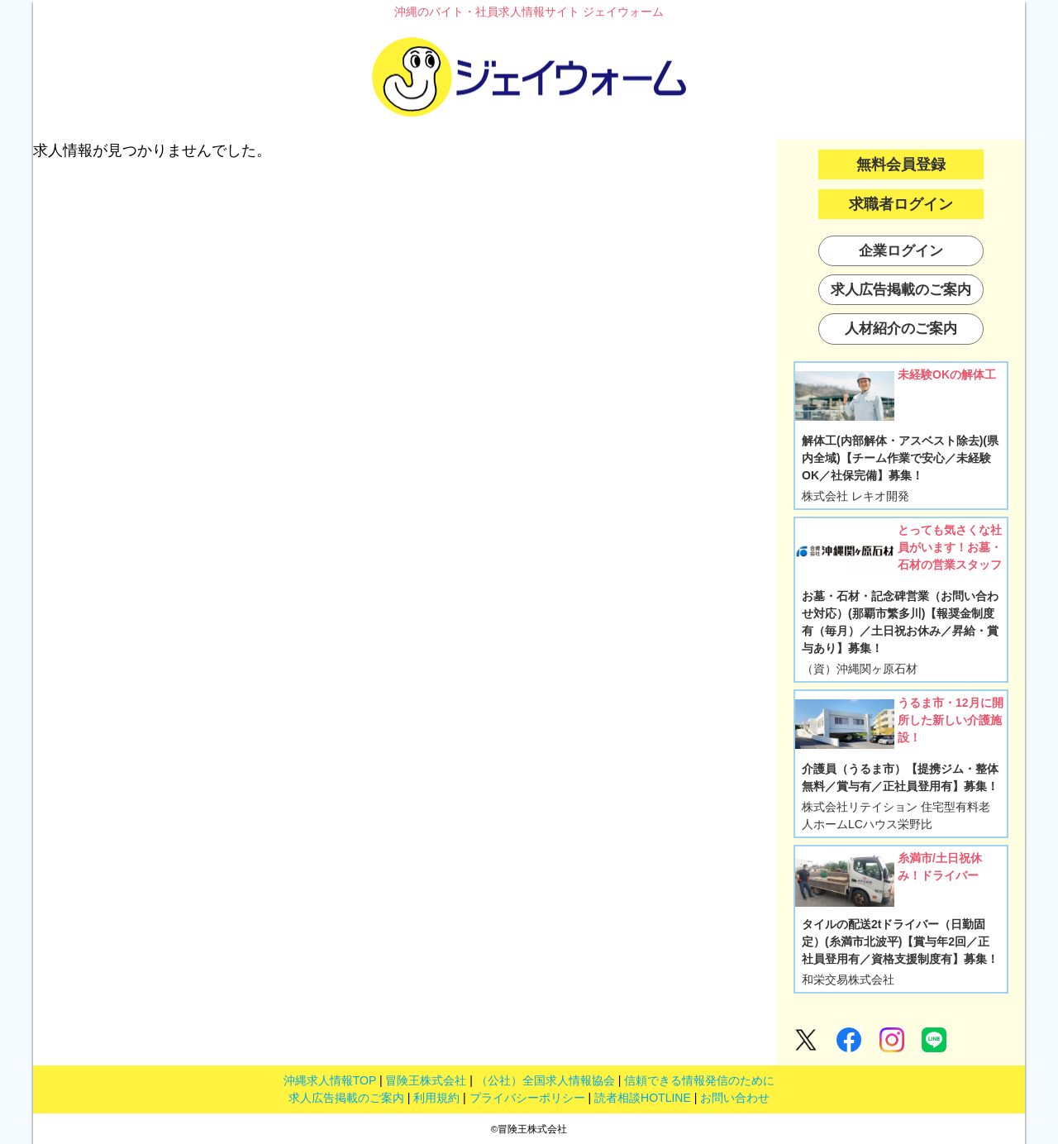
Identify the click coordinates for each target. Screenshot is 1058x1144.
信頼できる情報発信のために (699, 1080)
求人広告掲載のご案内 (346, 1097)
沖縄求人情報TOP (330, 1080)
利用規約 (436, 1097)
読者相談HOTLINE (642, 1097)
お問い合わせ (735, 1097)
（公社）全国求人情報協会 (545, 1080)
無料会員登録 (901, 164)
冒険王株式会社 (425, 1080)
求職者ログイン (901, 204)
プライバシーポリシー (527, 1097)
